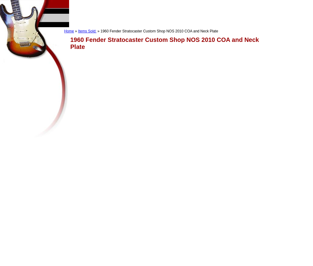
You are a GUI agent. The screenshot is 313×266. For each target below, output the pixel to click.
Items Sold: (87, 31)
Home (69, 31)
